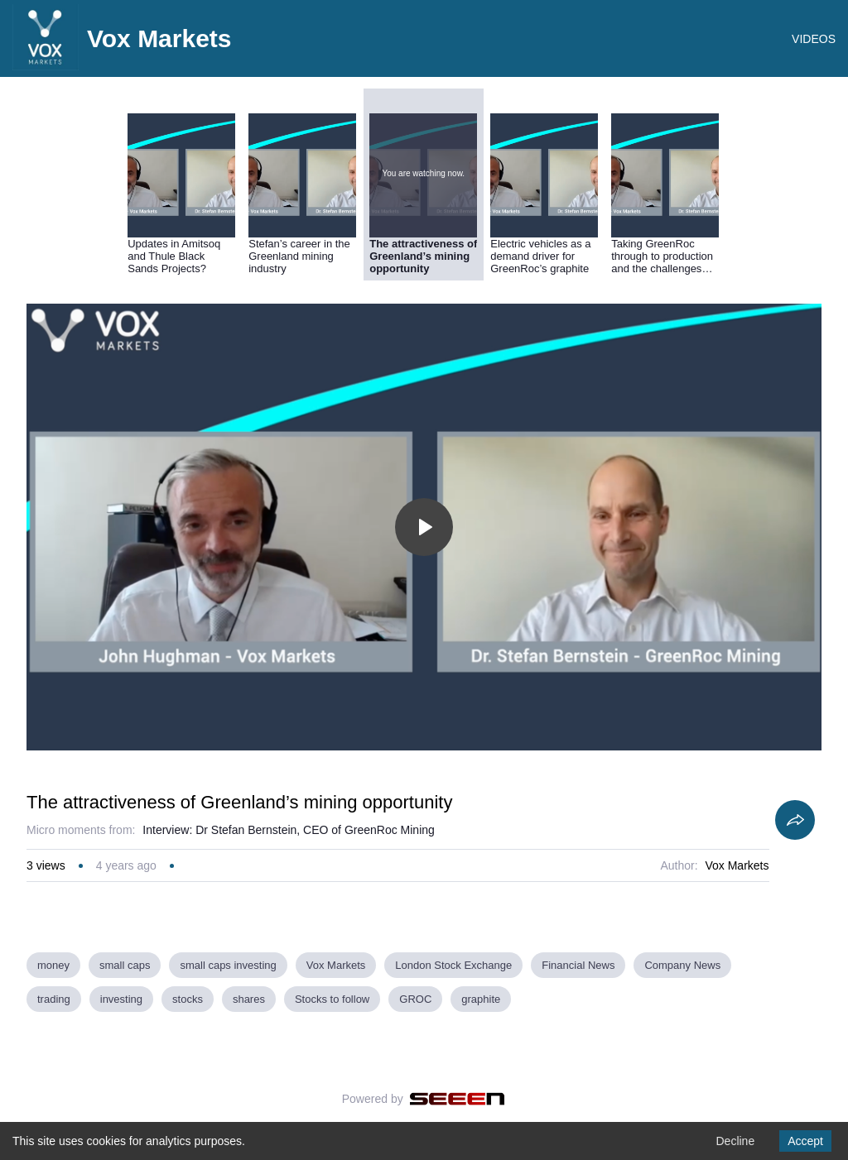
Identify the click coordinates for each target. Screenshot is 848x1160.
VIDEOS (814, 39)
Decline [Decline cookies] (735, 1141)
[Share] (795, 820)
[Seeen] (457, 1098)
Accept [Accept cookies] (805, 1141)
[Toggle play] (424, 527)
